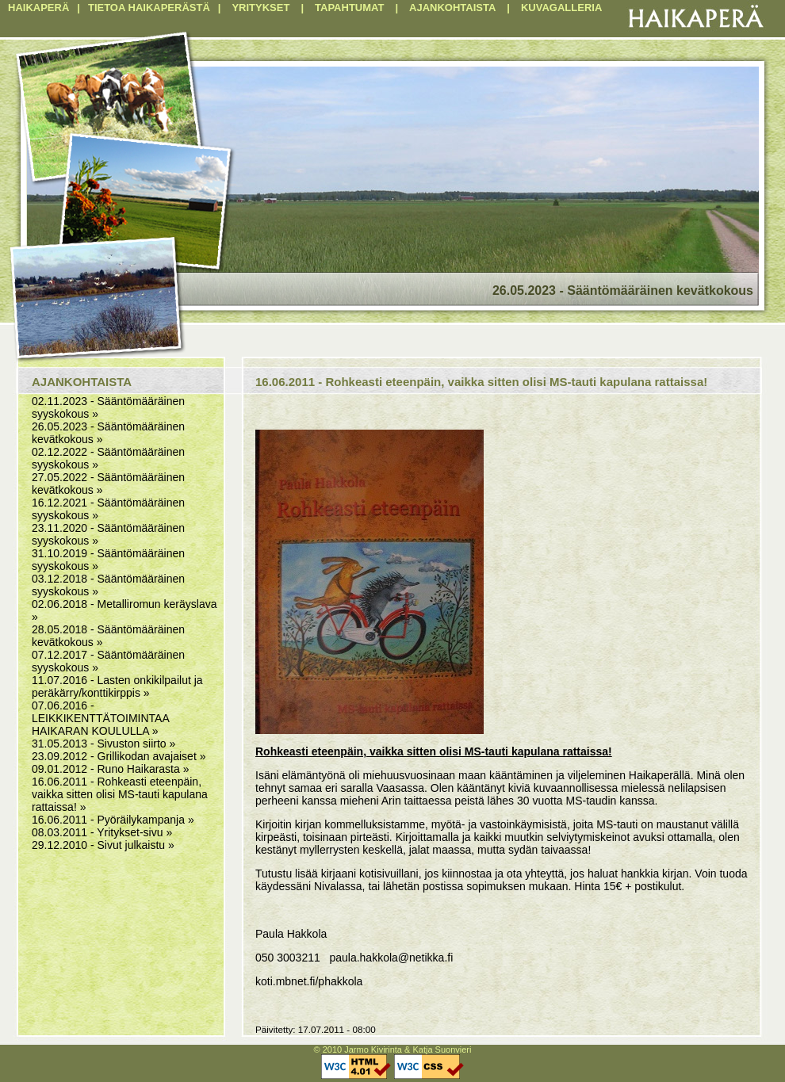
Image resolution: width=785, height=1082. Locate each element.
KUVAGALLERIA (561, 7)
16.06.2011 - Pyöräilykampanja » (113, 819)
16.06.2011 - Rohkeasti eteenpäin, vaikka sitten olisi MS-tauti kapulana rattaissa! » (120, 794)
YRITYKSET (260, 7)
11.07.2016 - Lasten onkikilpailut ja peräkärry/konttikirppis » (117, 686)
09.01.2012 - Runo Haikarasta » (110, 769)
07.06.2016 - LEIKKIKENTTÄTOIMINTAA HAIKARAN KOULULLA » (100, 718)
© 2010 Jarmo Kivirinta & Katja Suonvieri (393, 1049)
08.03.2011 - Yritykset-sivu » (102, 832)
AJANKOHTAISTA (452, 7)
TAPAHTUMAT (349, 7)
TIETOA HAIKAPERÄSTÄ (149, 7)
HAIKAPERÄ (38, 7)
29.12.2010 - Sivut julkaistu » (103, 845)
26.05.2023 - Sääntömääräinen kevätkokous (622, 290)
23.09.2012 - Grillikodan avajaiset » (118, 756)
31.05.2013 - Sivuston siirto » (103, 743)
